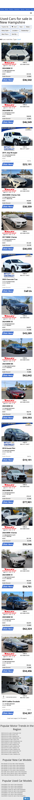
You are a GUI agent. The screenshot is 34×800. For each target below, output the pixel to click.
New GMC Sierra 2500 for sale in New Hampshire (14, 773)
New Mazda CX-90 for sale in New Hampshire (13, 768)
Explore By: (5, 27)
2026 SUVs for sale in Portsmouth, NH (11, 733)
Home (2, 9)
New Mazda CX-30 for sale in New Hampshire (13, 767)
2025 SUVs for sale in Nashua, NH (10, 744)
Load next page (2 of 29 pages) (17, 718)
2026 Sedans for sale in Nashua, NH (10, 743)
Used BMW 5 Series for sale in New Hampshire (13, 791)
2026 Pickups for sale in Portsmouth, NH (11, 741)
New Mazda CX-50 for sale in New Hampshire (13, 765)
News (6, 9)
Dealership (25, 30)
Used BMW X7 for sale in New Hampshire (12, 792)
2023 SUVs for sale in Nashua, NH (10, 752)
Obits (32, 9)
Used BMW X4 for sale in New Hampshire (12, 794)
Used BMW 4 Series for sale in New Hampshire (13, 796)
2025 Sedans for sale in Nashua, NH (10, 746)
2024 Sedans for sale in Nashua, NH (10, 749)
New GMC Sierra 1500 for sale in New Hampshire (14, 771)
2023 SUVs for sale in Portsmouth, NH (11, 751)
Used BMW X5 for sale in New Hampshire (12, 786)
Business (17, 9)
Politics (11, 9)
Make (28, 27)
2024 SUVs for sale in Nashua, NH (10, 747)
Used (14, 27)
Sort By (14, 34)
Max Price (5, 34)
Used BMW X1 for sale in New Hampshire (12, 787)
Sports (23, 9)
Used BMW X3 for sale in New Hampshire (12, 784)
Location (15, 30)
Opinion (28, 9)
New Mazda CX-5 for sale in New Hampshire (12, 763)
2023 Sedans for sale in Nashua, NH (10, 754)
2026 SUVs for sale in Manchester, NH (11, 738)
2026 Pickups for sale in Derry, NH (10, 739)
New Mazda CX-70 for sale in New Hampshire (13, 770)
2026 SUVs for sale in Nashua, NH (10, 736)
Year (21, 27)
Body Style (5, 30)
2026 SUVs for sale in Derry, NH (9, 734)
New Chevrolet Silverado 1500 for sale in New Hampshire (13, 775)
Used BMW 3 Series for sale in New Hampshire (13, 789)
